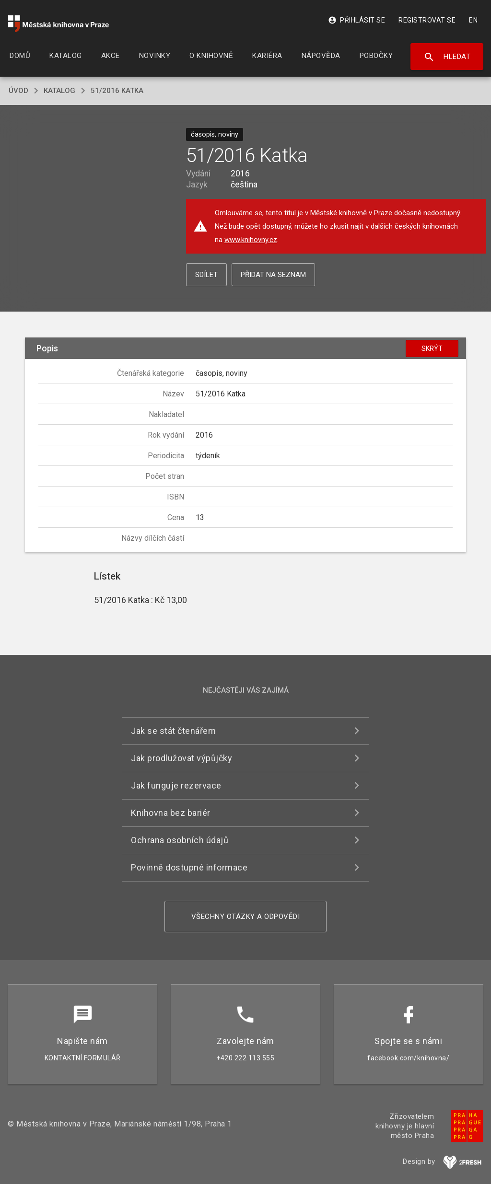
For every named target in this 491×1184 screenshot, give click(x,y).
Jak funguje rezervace (176, 785)
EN (473, 20)
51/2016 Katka (117, 90)
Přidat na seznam (273, 274)
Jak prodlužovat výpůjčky (181, 758)
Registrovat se (427, 20)
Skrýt (432, 348)
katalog (59, 90)
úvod (18, 90)
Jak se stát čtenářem (173, 731)
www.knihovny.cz (250, 239)
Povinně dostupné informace (189, 867)
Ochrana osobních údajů (179, 840)
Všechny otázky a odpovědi (245, 916)
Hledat (447, 57)
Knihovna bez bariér (170, 813)
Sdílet (206, 274)
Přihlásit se (356, 20)
